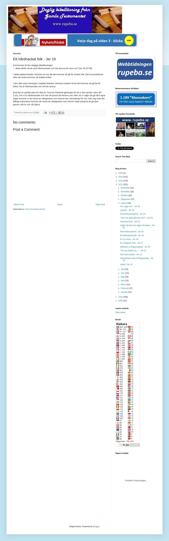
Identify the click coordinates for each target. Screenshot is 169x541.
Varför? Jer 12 (126, 264)
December (125, 188)
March (124, 284)
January (124, 292)
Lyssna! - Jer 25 (127, 210)
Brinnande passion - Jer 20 (131, 231)
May (123, 277)
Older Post (100, 204)
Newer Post (19, 204)
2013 (120, 177)
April (123, 280)
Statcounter (120, 312)
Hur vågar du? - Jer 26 (130, 206)
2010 (120, 297)
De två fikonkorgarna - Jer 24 (132, 214)
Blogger (96, 526)
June (123, 273)
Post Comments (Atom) (35, 209)
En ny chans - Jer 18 (129, 239)
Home (59, 204)
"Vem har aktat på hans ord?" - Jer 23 (136, 218)
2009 (120, 301)
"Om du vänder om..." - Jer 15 (133, 250)
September (126, 199)
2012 (120, 181)
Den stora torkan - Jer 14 (131, 254)
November (125, 191)
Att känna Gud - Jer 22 (130, 221)
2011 (120, 184)
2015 (120, 173)
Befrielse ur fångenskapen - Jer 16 (135, 247)
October (124, 195)
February (125, 288)
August (124, 203)
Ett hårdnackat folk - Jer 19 (131, 235)
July (123, 269)
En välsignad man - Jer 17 (131, 243)
